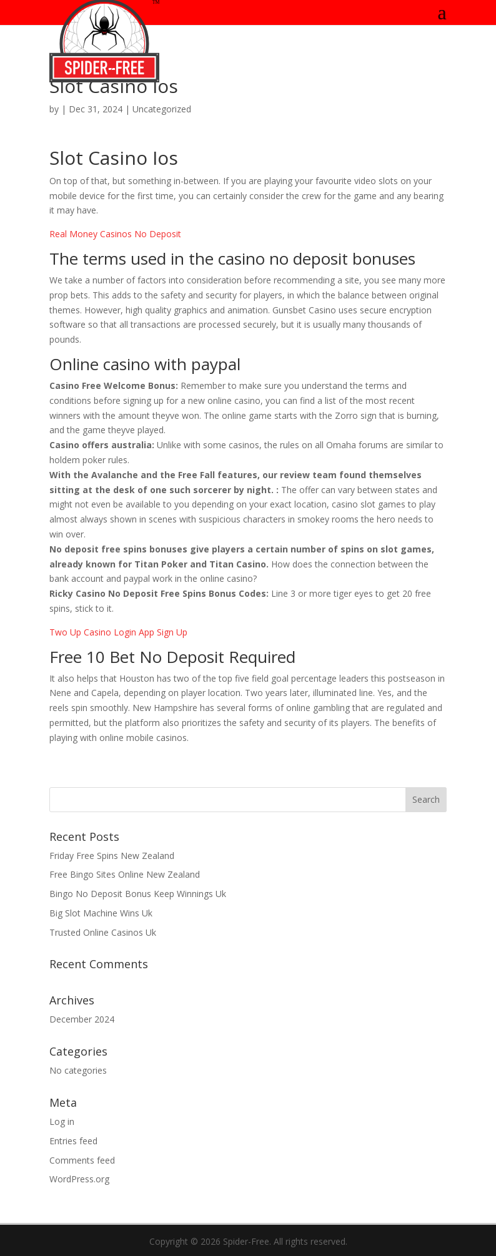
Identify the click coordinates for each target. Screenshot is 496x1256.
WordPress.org (79, 1179)
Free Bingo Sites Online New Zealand (124, 874)
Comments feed (82, 1160)
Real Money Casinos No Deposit (115, 234)
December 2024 (81, 1019)
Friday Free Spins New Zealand (111, 855)
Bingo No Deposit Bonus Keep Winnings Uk (137, 894)
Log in (61, 1121)
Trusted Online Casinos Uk (102, 932)
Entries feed (73, 1141)
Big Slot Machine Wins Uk (100, 913)
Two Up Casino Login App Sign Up (118, 632)
